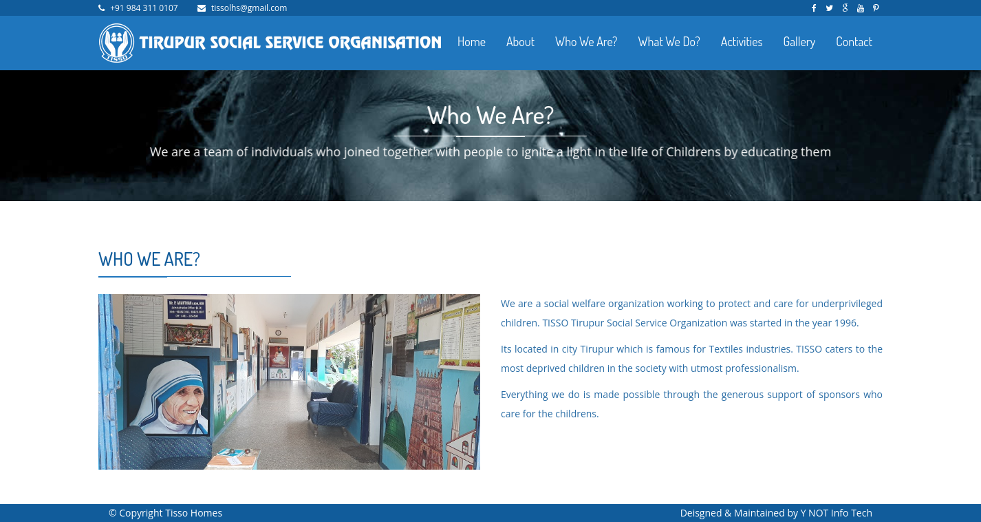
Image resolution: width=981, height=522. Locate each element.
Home (471, 41)
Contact (854, 41)
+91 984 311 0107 (144, 8)
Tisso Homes (193, 512)
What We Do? (669, 41)
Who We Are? (586, 41)
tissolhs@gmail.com (249, 8)
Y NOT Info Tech (836, 512)
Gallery (799, 41)
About (520, 41)
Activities (742, 41)
